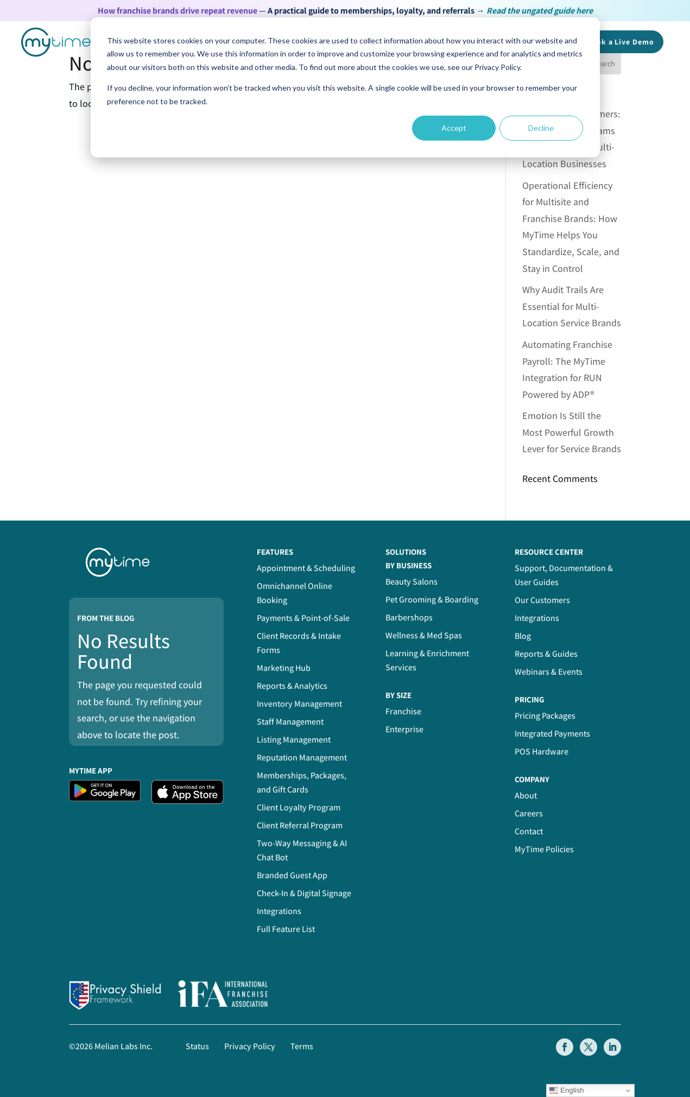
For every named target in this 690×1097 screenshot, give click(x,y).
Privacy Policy (249, 1046)
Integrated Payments (552, 733)
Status (197, 1046)
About (526, 795)
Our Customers (542, 600)
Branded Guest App (292, 875)
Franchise (403, 711)
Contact (529, 831)
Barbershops (409, 617)
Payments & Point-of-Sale (303, 618)
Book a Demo (620, 42)
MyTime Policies (544, 849)
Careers (529, 813)
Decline (541, 127)
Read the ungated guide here (539, 10)
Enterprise (404, 729)
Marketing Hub (284, 668)
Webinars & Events (549, 671)
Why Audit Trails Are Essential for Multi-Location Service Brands (571, 306)
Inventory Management (299, 703)
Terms (301, 1046)
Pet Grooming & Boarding (431, 599)
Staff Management (290, 721)
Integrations (279, 911)
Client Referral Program (300, 825)
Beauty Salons (411, 581)
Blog (523, 636)
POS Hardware (541, 751)
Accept (453, 127)
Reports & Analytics (292, 686)
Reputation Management (302, 757)
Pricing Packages (545, 715)
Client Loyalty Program (298, 807)
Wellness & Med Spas (423, 635)
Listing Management (294, 739)
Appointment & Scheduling (306, 568)
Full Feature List (286, 929)
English (566, 1090)
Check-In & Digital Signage (304, 893)
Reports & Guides (546, 654)
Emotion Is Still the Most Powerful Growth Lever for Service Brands (571, 432)
